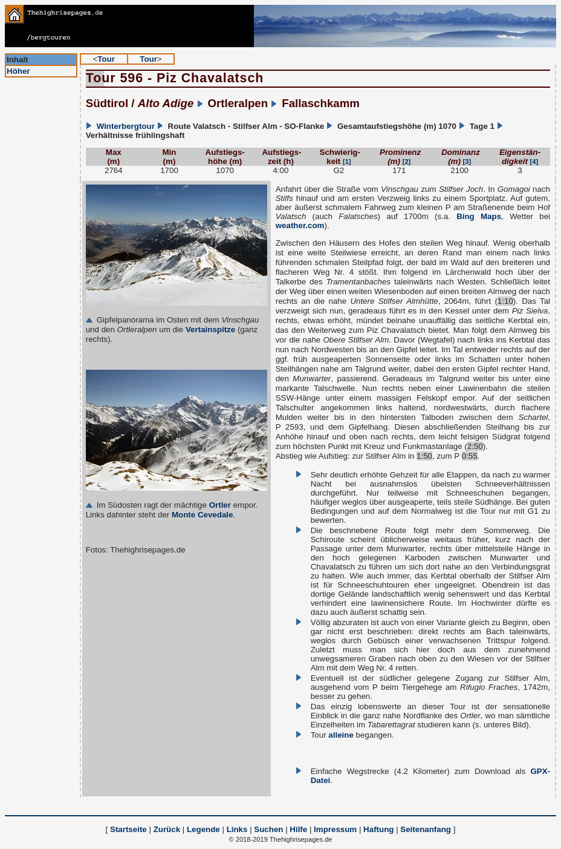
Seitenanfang (425, 829)
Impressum (335, 829)
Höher (18, 71)
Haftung (378, 829)
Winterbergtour (126, 126)
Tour (106, 59)
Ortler (220, 505)
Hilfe (298, 829)
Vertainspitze (210, 329)
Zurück (167, 829)
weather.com (300, 225)
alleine (341, 734)
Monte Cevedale (202, 514)
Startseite (128, 829)
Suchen (268, 829)
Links (237, 829)
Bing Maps (478, 216)
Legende (203, 829)
